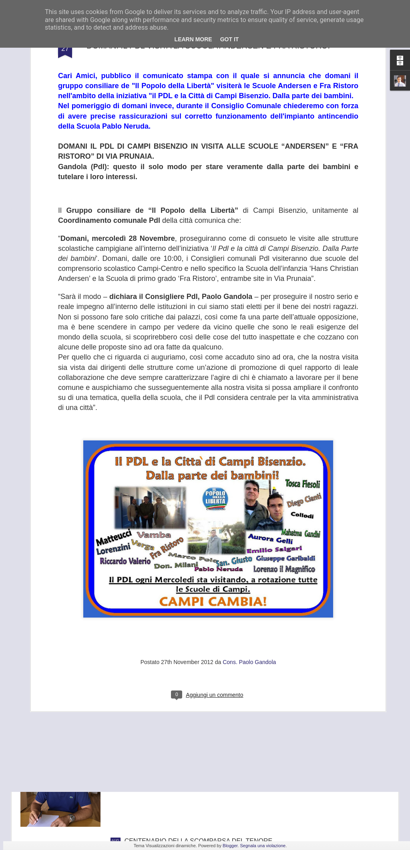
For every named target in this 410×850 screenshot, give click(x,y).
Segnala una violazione (262, 845)
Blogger (230, 845)
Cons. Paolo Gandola (249, 585)
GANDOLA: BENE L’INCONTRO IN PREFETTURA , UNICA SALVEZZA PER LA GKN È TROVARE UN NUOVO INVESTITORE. (199, 757)
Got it (229, 39)
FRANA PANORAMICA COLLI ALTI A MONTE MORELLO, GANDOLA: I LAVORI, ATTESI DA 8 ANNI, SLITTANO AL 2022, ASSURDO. (193, 666)
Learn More (193, 39)
